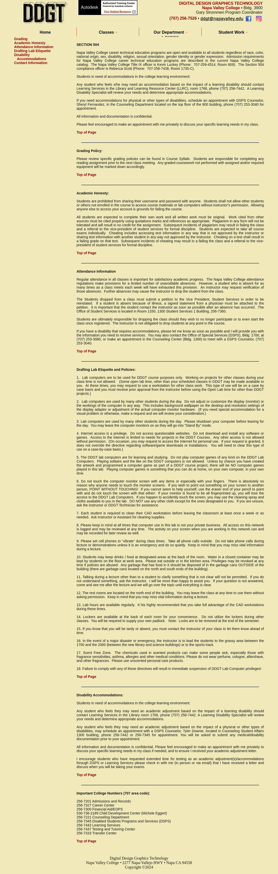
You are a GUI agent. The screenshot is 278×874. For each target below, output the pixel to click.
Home (45, 32)
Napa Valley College (221, 8)
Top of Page (86, 132)
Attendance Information (33, 47)
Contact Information (30, 63)
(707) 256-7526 (183, 18)
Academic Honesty (29, 43)
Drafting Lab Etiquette (32, 51)
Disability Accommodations (30, 57)
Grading (21, 39)
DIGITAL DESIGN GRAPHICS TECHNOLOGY (221, 3)
